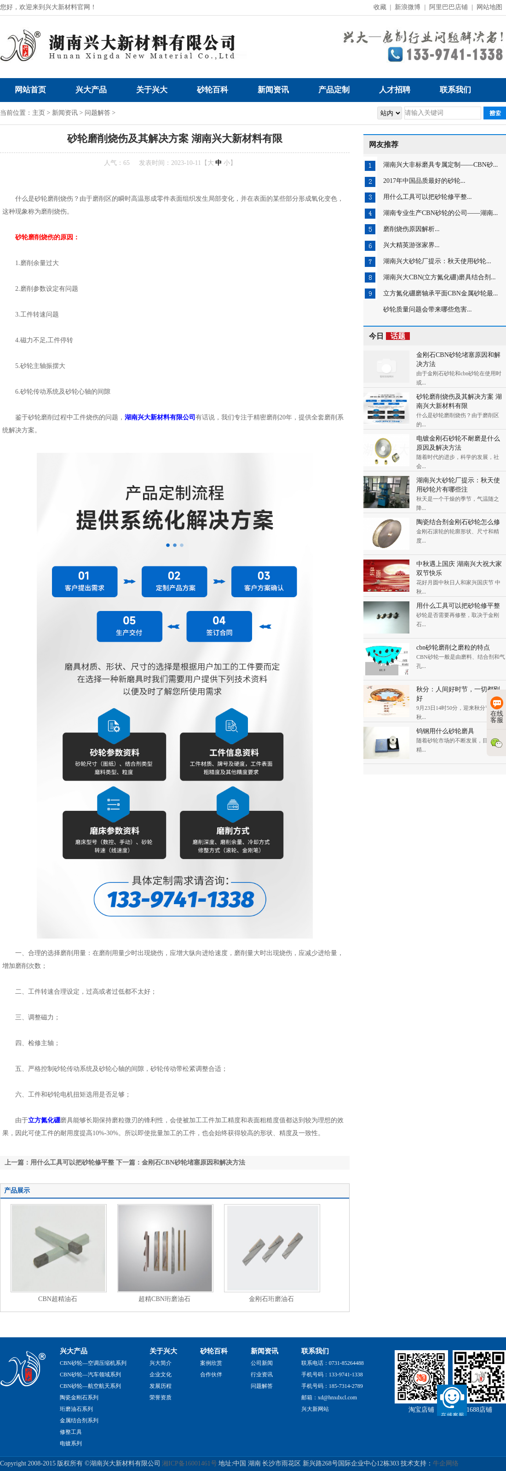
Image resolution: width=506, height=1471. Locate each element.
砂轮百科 (212, 89)
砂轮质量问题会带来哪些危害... (427, 309)
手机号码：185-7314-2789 (332, 1386)
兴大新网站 (315, 1409)
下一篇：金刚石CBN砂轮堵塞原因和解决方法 (181, 1162)
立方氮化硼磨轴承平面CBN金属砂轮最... (440, 293)
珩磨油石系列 (76, 1409)
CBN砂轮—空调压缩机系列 (93, 1363)
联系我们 (455, 89)
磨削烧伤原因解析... (411, 229)
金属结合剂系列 (79, 1420)
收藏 (380, 7)
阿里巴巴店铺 (448, 7)
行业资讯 (262, 1374)
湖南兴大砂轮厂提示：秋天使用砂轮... (437, 261)
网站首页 (30, 89)
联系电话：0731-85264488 (332, 1363)
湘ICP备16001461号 (189, 1463)
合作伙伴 (211, 1374)
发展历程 (161, 1386)
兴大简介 (161, 1363)
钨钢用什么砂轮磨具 (445, 731)
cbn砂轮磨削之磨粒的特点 (453, 647)
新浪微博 (407, 7)
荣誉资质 (161, 1397)
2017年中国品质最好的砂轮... (424, 180)
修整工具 (71, 1432)
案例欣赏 (211, 1363)
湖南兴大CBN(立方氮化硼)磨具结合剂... (439, 277)
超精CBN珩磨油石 (164, 1299)
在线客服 (496, 710)
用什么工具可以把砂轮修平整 (458, 605)
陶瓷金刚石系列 (79, 1397)
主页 (38, 112)
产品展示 (17, 1190)
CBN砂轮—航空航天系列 (90, 1386)
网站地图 (489, 7)
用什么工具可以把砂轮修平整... (427, 196)
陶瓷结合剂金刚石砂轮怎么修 (458, 522)
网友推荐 (383, 144)
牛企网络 (446, 1463)
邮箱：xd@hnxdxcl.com (329, 1397)
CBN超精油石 (57, 1299)
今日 (389, 336)
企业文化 (161, 1374)
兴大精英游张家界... (411, 245)
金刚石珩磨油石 (271, 1299)
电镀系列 (71, 1443)
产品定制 (334, 89)
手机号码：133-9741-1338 (332, 1374)
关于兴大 (151, 89)
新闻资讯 (273, 89)
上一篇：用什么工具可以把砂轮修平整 (59, 1162)
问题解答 (97, 112)
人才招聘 (394, 89)
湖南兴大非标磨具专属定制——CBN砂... (440, 164)
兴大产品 (91, 89)
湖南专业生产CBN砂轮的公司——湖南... (440, 212)
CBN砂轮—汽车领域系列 (90, 1374)
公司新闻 (262, 1363)
